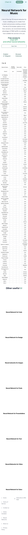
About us (5, 523)
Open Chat (14, 46)
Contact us (6, 508)
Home (4, 498)
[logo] (6, 2)
